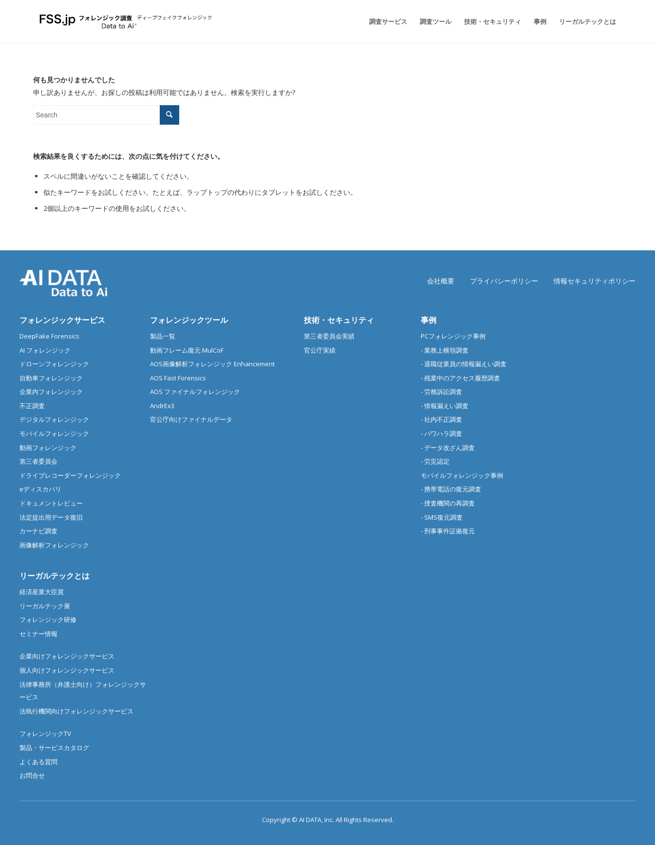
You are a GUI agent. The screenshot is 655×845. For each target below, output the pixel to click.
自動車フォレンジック (51, 378)
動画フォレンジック (47, 447)
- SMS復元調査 (442, 517)
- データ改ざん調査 (448, 447)
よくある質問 (38, 761)
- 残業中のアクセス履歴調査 (460, 378)
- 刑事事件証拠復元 (448, 530)
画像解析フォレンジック (54, 545)
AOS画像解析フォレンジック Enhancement (212, 363)
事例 (428, 320)
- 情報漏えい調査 (444, 405)
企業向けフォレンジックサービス (66, 656)
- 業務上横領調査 (444, 350)
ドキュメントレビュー (51, 503)
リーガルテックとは (54, 575)
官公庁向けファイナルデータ (191, 419)
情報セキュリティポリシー (595, 280)
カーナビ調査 (38, 530)
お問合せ (32, 775)
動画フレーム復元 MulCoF (187, 350)
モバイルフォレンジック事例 (462, 475)
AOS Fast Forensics (178, 378)
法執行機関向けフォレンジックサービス (76, 711)
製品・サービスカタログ (54, 747)
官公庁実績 (320, 350)
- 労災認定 (435, 461)
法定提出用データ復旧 (51, 517)
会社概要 (440, 280)
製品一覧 (162, 336)
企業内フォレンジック (51, 391)
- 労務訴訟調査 (441, 391)
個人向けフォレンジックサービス (66, 670)
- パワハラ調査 (441, 433)
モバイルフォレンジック (54, 433)
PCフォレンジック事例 (453, 336)
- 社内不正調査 (441, 419)
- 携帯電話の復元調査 (451, 489)
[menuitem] (388, 21)
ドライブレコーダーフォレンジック (70, 475)
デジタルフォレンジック (54, 419)
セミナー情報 (38, 633)
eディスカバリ (40, 489)
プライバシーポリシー (504, 280)
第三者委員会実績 (329, 336)
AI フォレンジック (45, 350)
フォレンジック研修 (47, 619)
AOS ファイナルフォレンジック (195, 391)
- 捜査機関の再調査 (448, 503)
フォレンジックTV (45, 733)
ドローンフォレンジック (54, 363)
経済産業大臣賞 (41, 591)
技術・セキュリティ (339, 320)
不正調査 (32, 405)
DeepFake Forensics (49, 336)
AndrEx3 (162, 405)
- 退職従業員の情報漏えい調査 (463, 363)
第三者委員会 (38, 461)
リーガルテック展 (44, 605)
